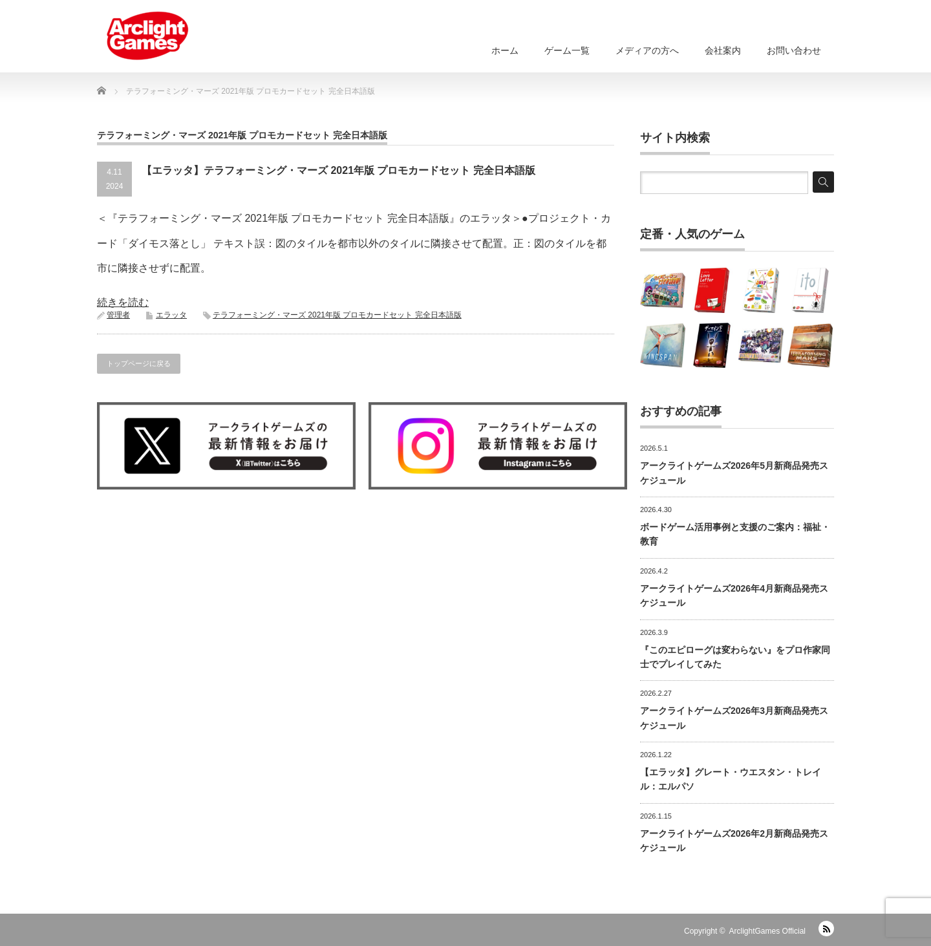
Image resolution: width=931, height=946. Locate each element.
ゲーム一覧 (567, 50)
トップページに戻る (139, 363)
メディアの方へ (647, 50)
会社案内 (723, 50)
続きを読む (123, 302)
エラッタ (171, 314)
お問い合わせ (794, 50)
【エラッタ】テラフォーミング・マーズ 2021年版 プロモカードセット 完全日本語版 (338, 170)
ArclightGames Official (767, 931)
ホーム (505, 50)
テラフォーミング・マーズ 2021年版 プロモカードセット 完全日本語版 (337, 314)
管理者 (118, 314)
